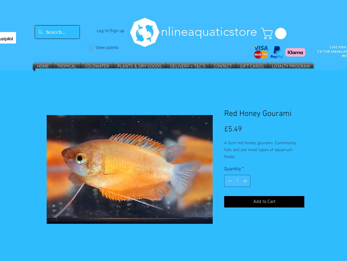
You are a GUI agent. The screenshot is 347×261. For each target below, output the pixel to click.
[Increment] (245, 181)
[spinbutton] (237, 181)
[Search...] (57, 32)
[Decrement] (229, 181)
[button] (275, 33)
